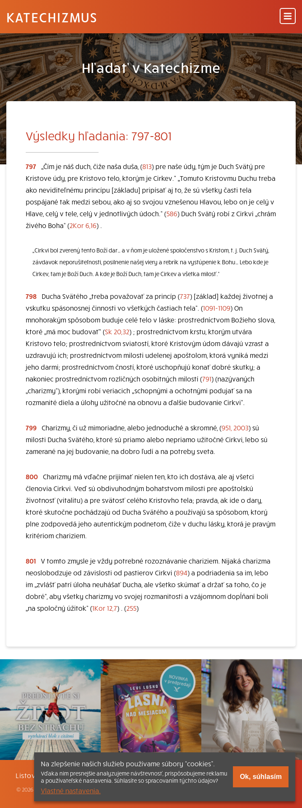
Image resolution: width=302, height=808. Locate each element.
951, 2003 (235, 427)
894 (181, 572)
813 (147, 166)
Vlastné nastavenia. (71, 790)
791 (206, 378)
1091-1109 (216, 307)
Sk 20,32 (117, 331)
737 (185, 296)
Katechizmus (51, 16)
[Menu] (288, 16)
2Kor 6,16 (82, 225)
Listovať (29, 775)
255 (131, 608)
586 (171, 213)
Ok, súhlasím (261, 776)
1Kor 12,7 (104, 608)
